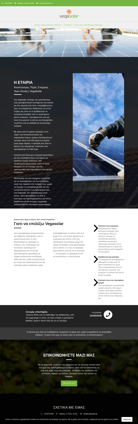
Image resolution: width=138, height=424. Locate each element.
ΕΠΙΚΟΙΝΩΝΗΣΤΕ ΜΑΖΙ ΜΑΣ (93, 25)
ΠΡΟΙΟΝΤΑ (58, 25)
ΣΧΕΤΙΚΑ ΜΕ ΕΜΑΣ (47, 25)
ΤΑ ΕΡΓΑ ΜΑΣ (78, 25)
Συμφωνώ (127, 419)
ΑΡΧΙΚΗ (37, 25)
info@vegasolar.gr (46, 3)
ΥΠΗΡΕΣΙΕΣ (68, 25)
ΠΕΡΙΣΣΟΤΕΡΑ (69, 383)
